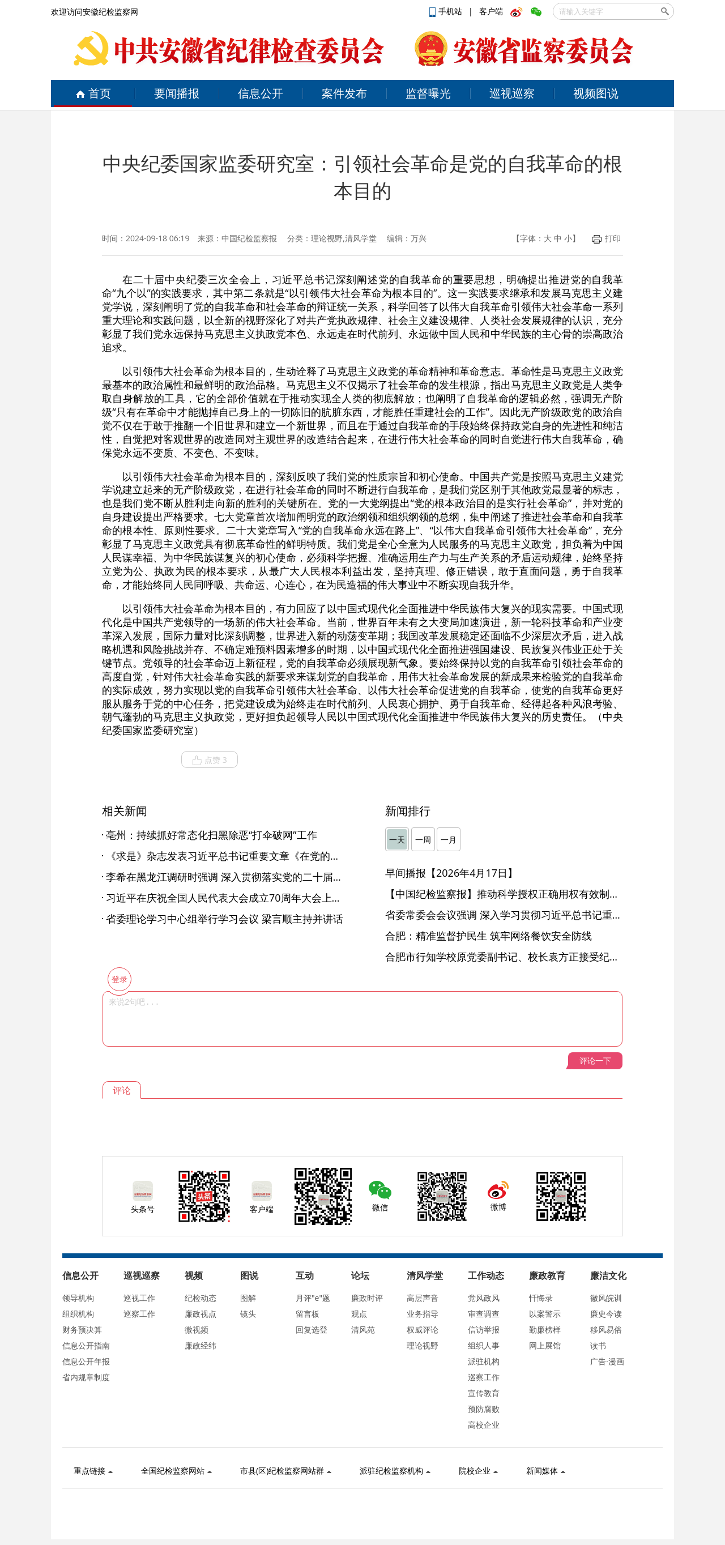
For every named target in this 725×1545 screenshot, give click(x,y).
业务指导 (422, 1313)
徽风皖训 (606, 1297)
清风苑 (363, 1329)
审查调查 (484, 1313)
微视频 (196, 1329)
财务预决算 (82, 1329)
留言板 (307, 1313)
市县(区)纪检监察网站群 (285, 1470)
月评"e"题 (313, 1297)
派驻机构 (484, 1361)
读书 (598, 1345)
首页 (93, 93)
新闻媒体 (545, 1470)
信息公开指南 (86, 1345)
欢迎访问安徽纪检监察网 (94, 11)
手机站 (446, 11)
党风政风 (484, 1297)
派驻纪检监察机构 (395, 1470)
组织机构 (78, 1313)
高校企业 (484, 1424)
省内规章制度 (86, 1377)
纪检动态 (200, 1297)
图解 (248, 1297)
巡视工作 (139, 1297)
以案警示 (545, 1313)
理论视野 (422, 1345)
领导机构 (78, 1297)
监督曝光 (428, 93)
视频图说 (596, 93)
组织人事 (484, 1345)
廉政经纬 (200, 1345)
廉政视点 (200, 1313)
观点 (359, 1313)
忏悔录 (541, 1297)
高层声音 (422, 1297)
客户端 (491, 11)
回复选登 (311, 1329)
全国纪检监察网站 (176, 1470)
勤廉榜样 (545, 1329)
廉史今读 (606, 1313)
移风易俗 (606, 1329)
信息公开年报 (86, 1361)
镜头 (248, 1313)
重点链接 (93, 1470)
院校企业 (478, 1470)
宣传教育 (484, 1393)
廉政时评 (367, 1297)
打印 (606, 238)
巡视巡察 (512, 93)
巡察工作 (139, 1313)
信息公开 (260, 93)
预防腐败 (484, 1408)
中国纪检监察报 (249, 238)
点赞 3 (209, 760)
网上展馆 (545, 1345)
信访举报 (484, 1329)
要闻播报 (176, 93)
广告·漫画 (607, 1361)
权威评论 (422, 1329)
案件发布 (344, 93)
